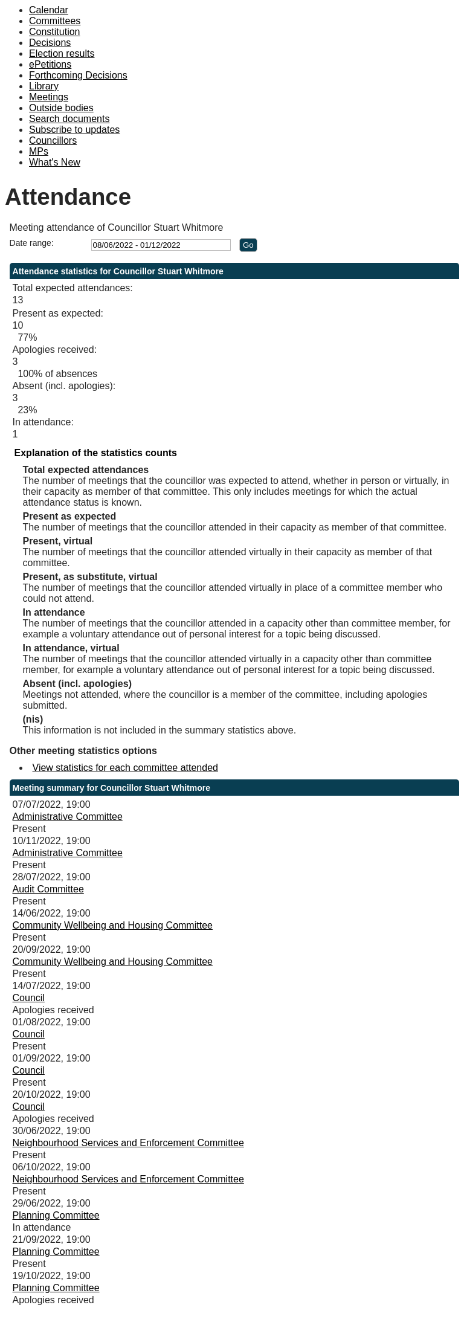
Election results (62, 53)
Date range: (32, 243)
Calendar (48, 10)
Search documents (69, 119)
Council (29, 998)
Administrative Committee (68, 816)
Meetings (48, 97)
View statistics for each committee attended (125, 767)
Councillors (53, 140)
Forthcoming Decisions (78, 75)
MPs (38, 151)
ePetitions (50, 64)
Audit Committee (48, 889)
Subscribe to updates (74, 129)
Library (44, 86)
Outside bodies (61, 108)
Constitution (54, 32)
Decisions (50, 42)
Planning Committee (56, 1215)
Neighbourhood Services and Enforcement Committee (128, 1143)
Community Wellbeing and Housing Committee (113, 925)
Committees (54, 21)
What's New (54, 162)
